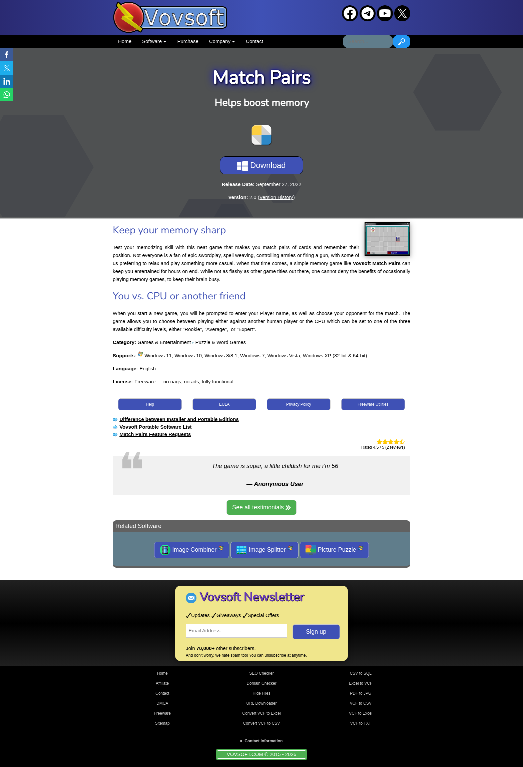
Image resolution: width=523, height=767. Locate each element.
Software (154, 41)
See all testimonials (261, 507)
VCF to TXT (360, 723)
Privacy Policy (298, 404)
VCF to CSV (361, 703)
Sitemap (162, 723)
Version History (276, 197)
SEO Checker (261, 673)
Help (150, 404)
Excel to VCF (360, 683)
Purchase (187, 41)
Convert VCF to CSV (261, 723)
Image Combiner (191, 550)
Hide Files (261, 693)
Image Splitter (264, 550)
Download (261, 166)
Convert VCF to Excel (261, 713)
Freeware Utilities (373, 404)
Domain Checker (261, 683)
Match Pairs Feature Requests (155, 434)
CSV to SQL (361, 673)
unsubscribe (275, 655)
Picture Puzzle (334, 550)
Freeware (162, 713)
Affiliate (162, 683)
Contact (254, 41)
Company (222, 41)
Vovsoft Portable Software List (155, 427)
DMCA (162, 703)
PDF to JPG (360, 693)
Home (124, 41)
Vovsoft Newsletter (251, 597)
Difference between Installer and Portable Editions (179, 419)
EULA (224, 404)
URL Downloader (261, 703)
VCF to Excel (360, 713)
